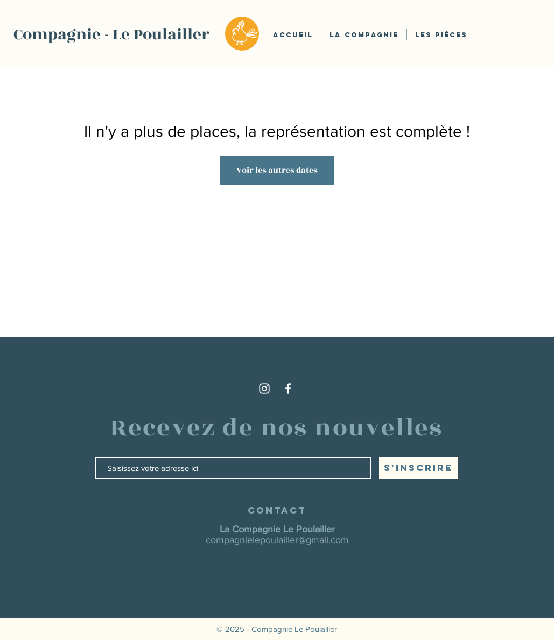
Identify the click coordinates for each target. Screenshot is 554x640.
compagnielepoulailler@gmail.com (277, 539)
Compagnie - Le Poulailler (111, 34)
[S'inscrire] (418, 468)
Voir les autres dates (277, 170)
